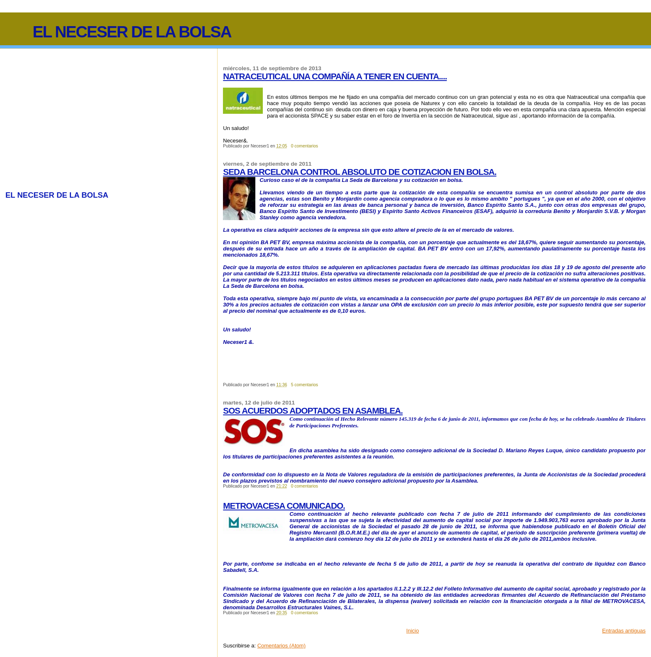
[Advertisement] (75, 117)
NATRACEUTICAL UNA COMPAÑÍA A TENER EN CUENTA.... (335, 76)
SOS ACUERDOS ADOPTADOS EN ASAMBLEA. (313, 410)
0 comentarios (304, 146)
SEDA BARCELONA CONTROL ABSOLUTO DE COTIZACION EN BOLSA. (359, 172)
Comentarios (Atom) (281, 645)
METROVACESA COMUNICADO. (284, 505)
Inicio (412, 631)
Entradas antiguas (624, 631)
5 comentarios (304, 384)
